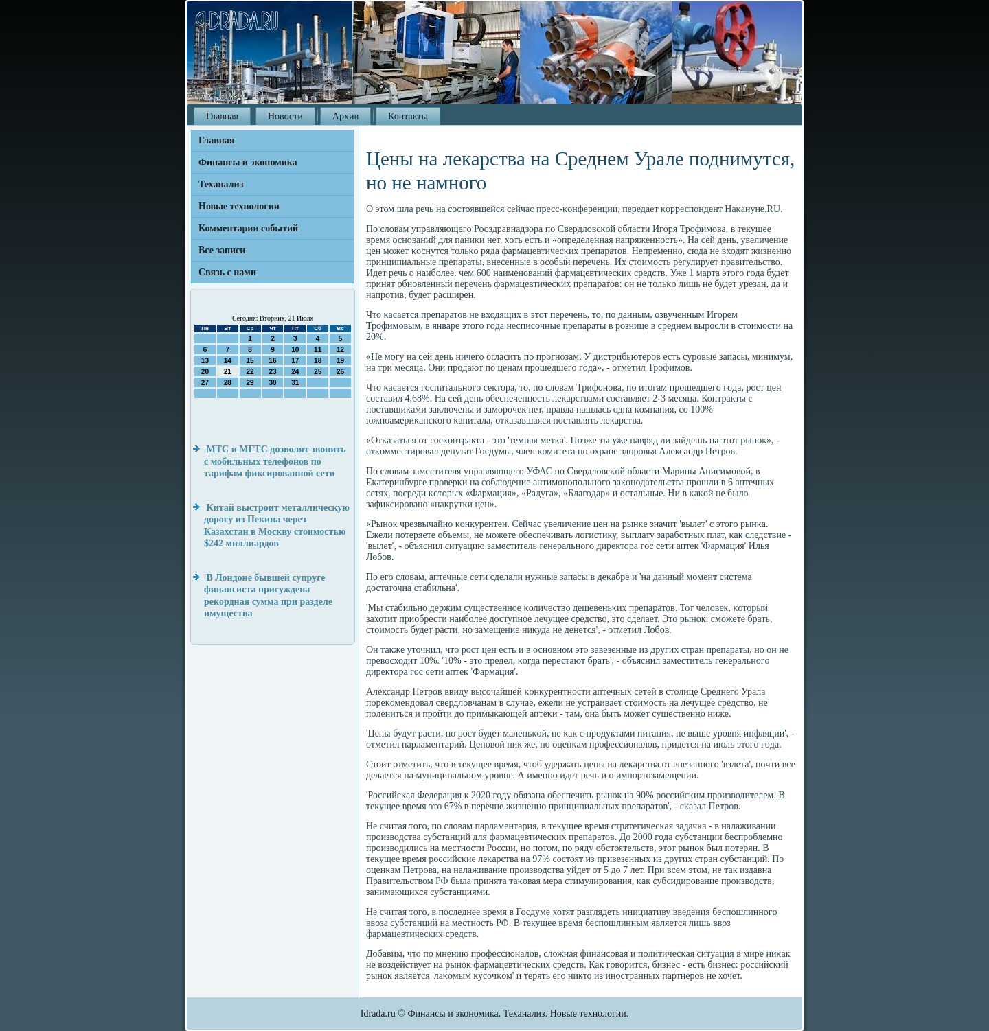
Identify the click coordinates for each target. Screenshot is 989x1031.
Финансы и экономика (247, 162)
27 (205, 382)
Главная (222, 116)
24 (295, 371)
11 (317, 350)
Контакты (408, 116)
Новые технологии (239, 206)
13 (205, 360)
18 (317, 360)
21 (227, 371)
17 (295, 360)
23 (272, 371)
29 (250, 382)
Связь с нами (227, 272)
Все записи (221, 250)
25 (317, 371)
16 (272, 360)
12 (340, 350)
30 (272, 382)
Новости (285, 116)
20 (205, 371)
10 (295, 350)
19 (340, 360)
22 (250, 371)
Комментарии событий (248, 228)
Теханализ (220, 184)
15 (250, 360)
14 (227, 360)
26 (340, 371)
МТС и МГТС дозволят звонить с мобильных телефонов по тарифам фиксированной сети (275, 461)
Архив (345, 116)
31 (295, 382)
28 (227, 382)
